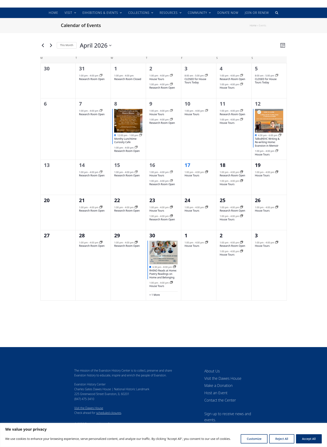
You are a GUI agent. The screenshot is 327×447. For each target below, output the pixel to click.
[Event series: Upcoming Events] (140, 135)
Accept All (309, 439)
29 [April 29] (117, 235)
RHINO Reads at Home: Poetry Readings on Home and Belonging (163, 274)
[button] (277, 13)
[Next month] (51, 45)
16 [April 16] (152, 164)
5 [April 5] (256, 68)
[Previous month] (42, 45)
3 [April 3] (186, 68)
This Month (66, 45)
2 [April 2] (150, 68)
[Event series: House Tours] (171, 75)
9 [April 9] (150, 103)
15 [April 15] (117, 164)
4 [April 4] (221, 68)
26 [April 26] (258, 200)
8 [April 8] (115, 103)
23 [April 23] (152, 200)
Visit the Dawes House (88, 408)
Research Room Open (92, 79)
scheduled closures (108, 413)
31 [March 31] (82, 68)
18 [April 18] (222, 164)
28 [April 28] (82, 235)
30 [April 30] (152, 235)
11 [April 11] (222, 103)
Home (253, 25)
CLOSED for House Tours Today (195, 80)
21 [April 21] (82, 200)
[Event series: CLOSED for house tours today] (206, 75)
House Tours (156, 79)
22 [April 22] (117, 200)
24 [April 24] (187, 200)
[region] (163, 435)
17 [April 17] (187, 164)
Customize (254, 439)
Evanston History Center (163, 3)
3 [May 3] (256, 235)
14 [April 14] (82, 164)
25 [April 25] (222, 200)
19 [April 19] (258, 164)
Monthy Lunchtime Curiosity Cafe (125, 140)
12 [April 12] (258, 103)
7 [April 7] (80, 103)
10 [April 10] (187, 103)
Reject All (281, 439)
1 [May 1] (186, 235)
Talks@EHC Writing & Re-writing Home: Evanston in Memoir (267, 142)
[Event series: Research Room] (101, 75)
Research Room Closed (127, 79)
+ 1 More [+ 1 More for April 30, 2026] (154, 295)
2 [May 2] (221, 235)
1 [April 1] (115, 68)
